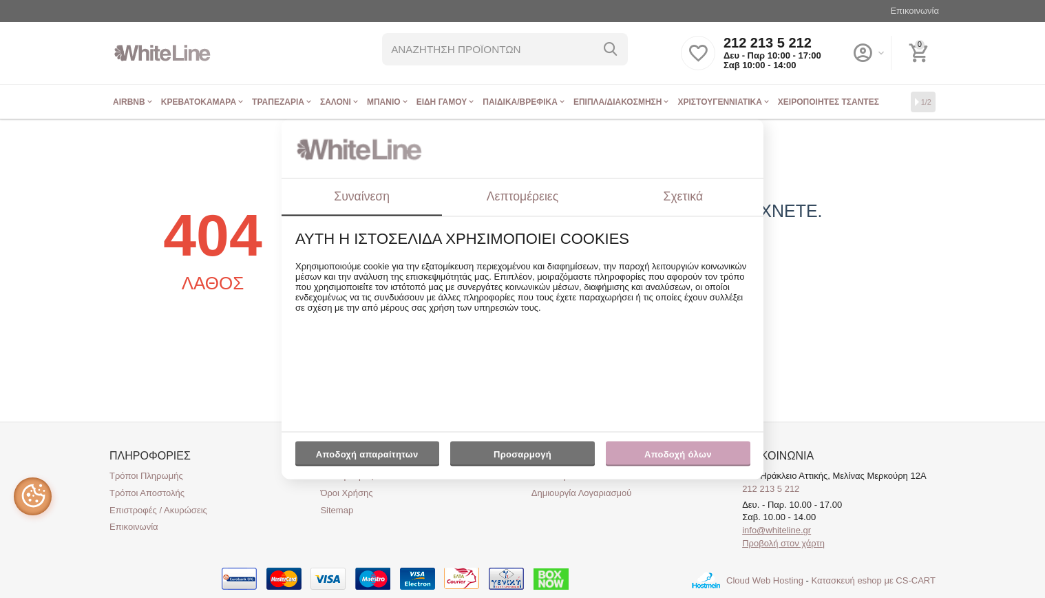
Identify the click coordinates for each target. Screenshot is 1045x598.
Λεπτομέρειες (522, 196)
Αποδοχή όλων (678, 454)
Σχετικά (684, 196)
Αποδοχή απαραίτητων (367, 454)
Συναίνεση (362, 196)
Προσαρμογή (522, 457)
